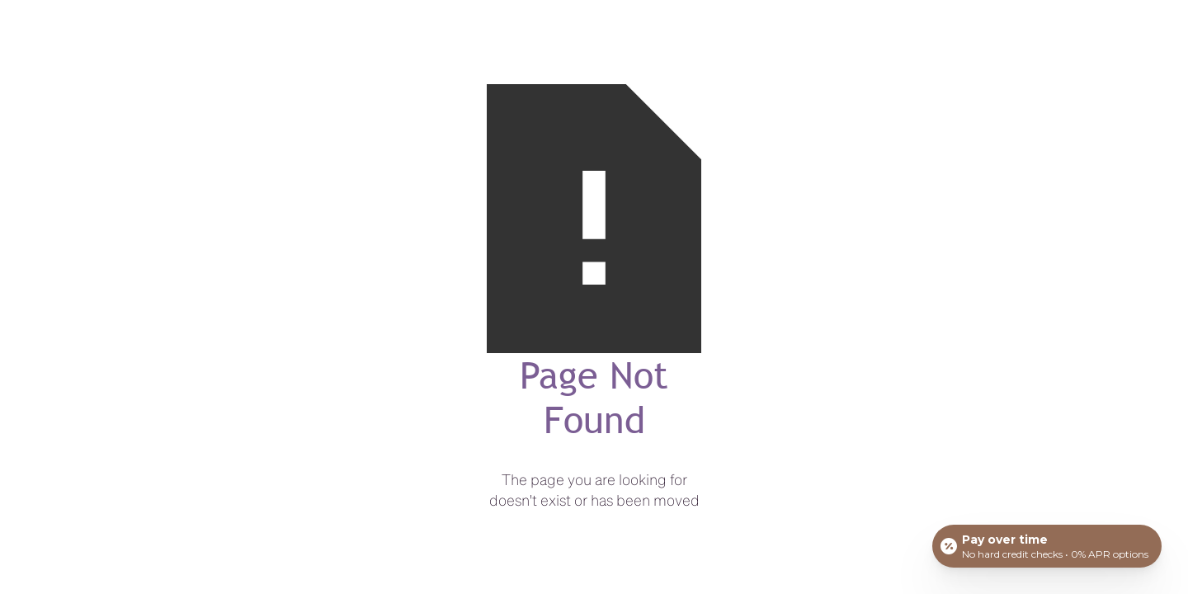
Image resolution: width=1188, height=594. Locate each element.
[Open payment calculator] (1047, 546)
